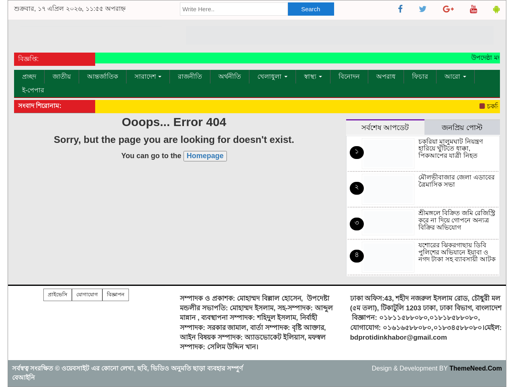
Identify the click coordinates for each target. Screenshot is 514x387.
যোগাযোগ (87, 294)
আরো (455, 76)
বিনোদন (349, 76)
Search (310, 9)
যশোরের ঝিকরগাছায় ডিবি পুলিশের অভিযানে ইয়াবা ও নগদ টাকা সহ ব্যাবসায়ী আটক (457, 252)
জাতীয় (62, 76)
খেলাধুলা (272, 76)
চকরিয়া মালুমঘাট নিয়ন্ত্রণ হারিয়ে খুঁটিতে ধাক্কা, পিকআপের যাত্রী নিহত (450, 148)
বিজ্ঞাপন (115, 294)
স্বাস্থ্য (313, 76)
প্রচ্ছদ (29, 76)
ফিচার (420, 76)
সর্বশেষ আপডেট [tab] (385, 127)
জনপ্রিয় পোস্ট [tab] (462, 127)
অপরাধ (386, 76)
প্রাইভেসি (57, 294)
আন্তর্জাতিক (102, 76)
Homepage (205, 156)
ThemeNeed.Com (475, 368)
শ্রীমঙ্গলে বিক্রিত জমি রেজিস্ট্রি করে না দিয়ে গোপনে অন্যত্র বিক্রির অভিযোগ (456, 220)
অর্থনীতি (229, 76)
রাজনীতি (190, 76)
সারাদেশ (148, 76)
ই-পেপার (33, 90)
